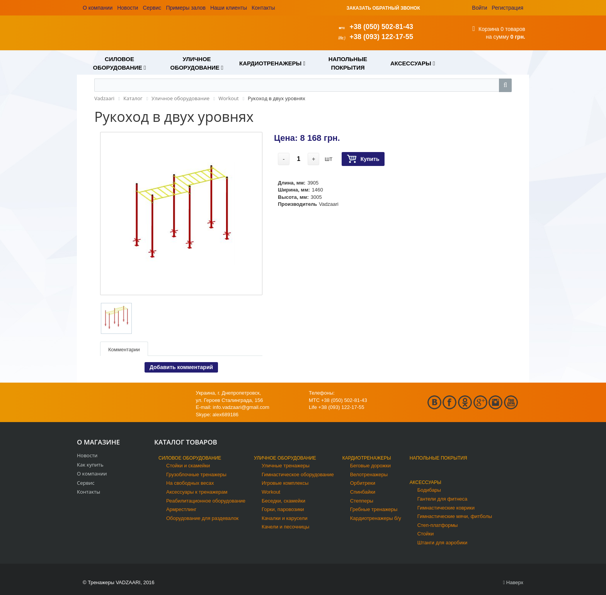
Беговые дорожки (370, 465)
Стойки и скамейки (188, 465)
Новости (127, 8)
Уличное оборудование (285, 458)
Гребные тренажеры (374, 509)
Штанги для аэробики (442, 542)
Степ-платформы (437, 525)
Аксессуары (425, 482)
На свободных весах (190, 483)
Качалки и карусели (284, 518)
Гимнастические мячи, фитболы (454, 516)
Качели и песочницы (285, 527)
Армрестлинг (181, 509)
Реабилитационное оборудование (205, 501)
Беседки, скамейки (283, 501)
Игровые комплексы (285, 483)
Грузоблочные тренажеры (196, 474)
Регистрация (507, 8)
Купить (363, 159)
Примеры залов (186, 8)
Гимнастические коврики (446, 508)
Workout (271, 492)
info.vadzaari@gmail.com (241, 407)
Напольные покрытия (438, 458)
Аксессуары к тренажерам (196, 492)
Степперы (361, 501)
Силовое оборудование (189, 458)
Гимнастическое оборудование (298, 474)
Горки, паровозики (283, 509)
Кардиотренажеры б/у (375, 518)
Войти (479, 8)
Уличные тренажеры (286, 465)
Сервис (152, 8)
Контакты (263, 8)
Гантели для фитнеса (442, 499)
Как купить (90, 464)
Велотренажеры (369, 474)
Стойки (425, 534)
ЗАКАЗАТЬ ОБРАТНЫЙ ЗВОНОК (383, 8)
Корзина (488, 29)
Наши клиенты (228, 8)
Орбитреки (362, 483)
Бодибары (429, 490)
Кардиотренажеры (366, 458)
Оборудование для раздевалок (202, 518)
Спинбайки (362, 492)
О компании (97, 8)
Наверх (513, 582)
